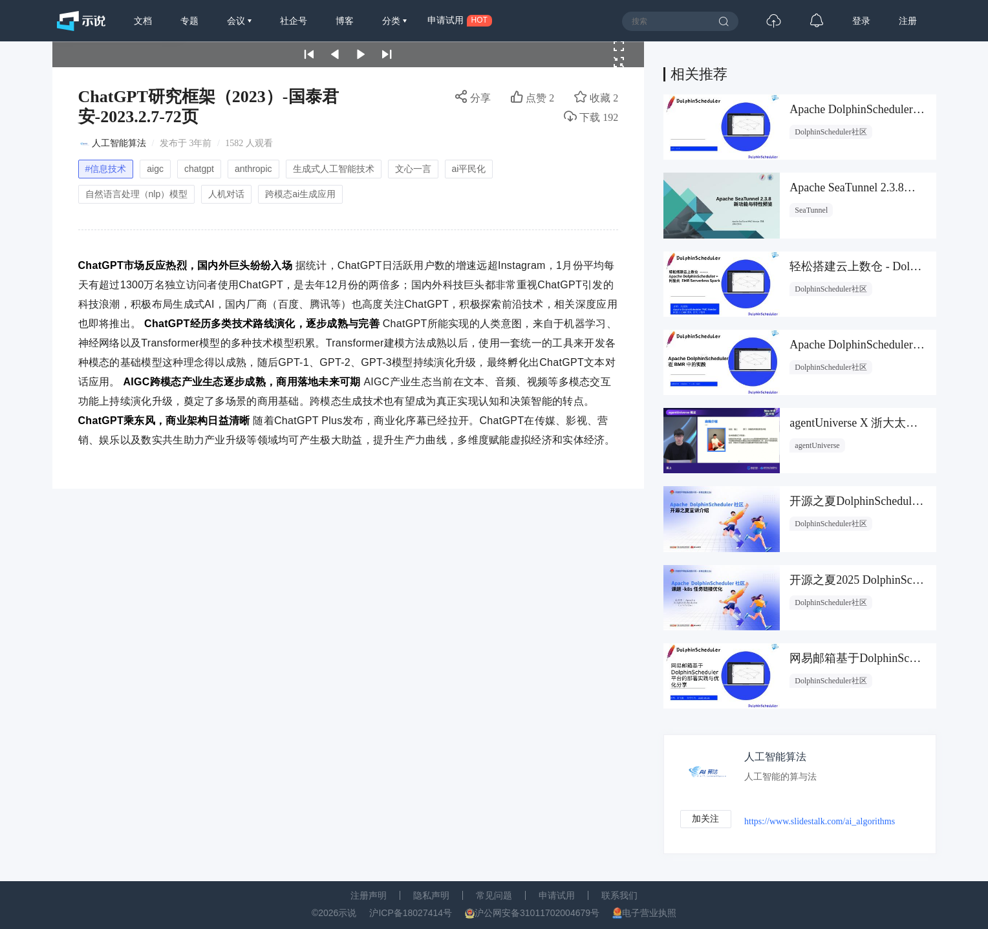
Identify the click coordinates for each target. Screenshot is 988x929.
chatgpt (199, 169)
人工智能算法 (119, 143)
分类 (392, 21)
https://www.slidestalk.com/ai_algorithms (820, 821)
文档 (143, 21)
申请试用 (557, 895)
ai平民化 (469, 169)
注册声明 (368, 895)
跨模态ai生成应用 (300, 194)
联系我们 (619, 895)
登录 (861, 21)
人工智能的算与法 (781, 777)
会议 (237, 21)
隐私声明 (431, 895)
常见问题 (494, 895)
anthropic (253, 169)
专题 (189, 21)
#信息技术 (106, 169)
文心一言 (413, 169)
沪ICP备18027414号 (410, 913)
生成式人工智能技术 (333, 169)
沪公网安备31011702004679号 (537, 913)
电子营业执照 (649, 913)
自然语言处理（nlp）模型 (136, 194)
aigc (155, 169)
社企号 (293, 21)
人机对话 (226, 194)
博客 (345, 21)
